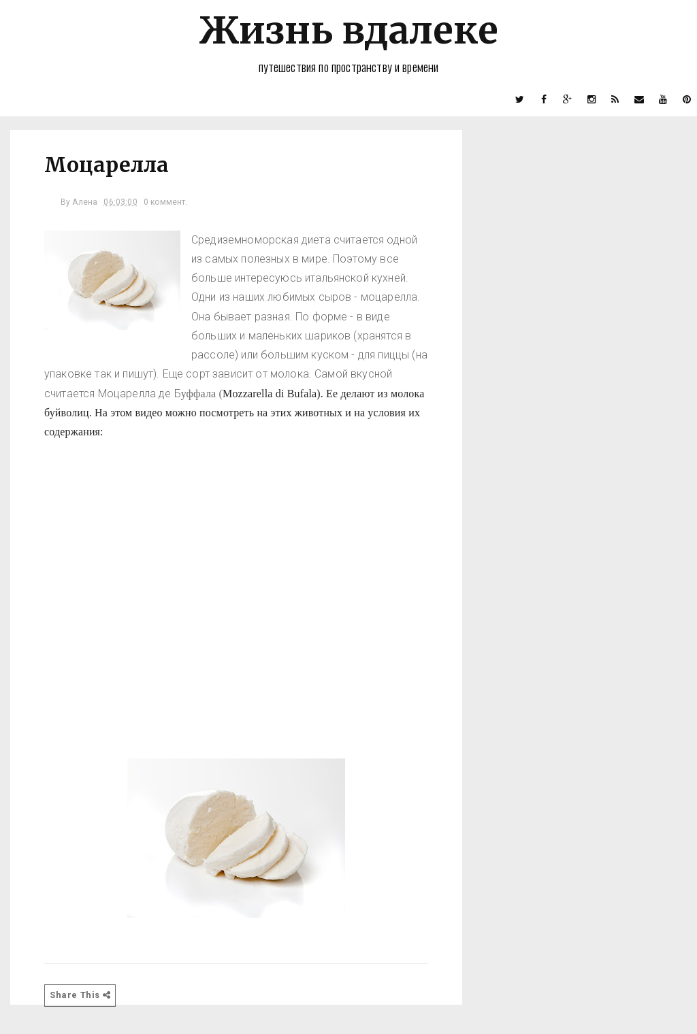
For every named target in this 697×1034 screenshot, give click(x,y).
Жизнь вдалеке (348, 30)
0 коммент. (166, 202)
